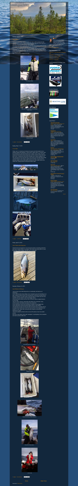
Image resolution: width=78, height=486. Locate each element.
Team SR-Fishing (54, 189)
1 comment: (19, 238)
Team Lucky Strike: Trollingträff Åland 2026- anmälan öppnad (57, 149)
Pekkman (52, 147)
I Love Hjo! (15, 148)
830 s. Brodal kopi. (54, 161)
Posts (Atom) (20, 483)
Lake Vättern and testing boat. (19, 245)
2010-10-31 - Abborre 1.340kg (54, 56)
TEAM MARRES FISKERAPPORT (57, 156)
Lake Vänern (15, 39)
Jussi (55, 38)
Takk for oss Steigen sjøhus (55, 165)
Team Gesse (53, 139)
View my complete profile (53, 47)
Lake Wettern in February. (18, 289)
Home (26, 481)
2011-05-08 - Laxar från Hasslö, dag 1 (56, 54)
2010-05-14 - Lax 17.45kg (54, 57)
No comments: (19, 282)
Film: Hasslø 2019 (54, 190)
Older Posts (44, 481)
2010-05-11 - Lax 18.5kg (53, 59)
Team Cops (53, 164)
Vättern (52, 140)
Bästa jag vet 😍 (54, 157)
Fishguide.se (53, 130)
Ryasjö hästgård (54, 180)
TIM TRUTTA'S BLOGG (55, 122)
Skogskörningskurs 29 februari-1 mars (57, 181)
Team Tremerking (54, 160)
